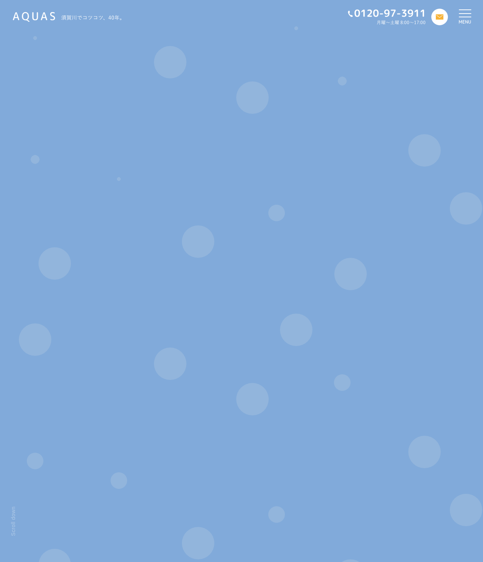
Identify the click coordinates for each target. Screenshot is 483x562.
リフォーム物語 (127, 548)
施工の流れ (122, 530)
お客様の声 (201, 530)
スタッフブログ (206, 521)
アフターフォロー (130, 539)
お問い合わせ (204, 539)
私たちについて (127, 521)
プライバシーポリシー (214, 548)
